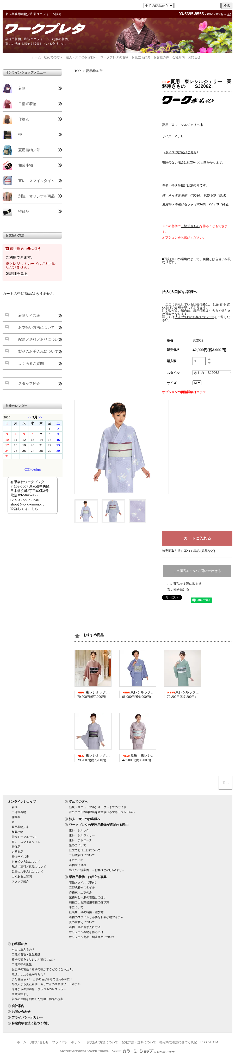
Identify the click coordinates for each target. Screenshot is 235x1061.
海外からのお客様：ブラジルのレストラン (39, 989)
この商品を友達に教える (184, 584)
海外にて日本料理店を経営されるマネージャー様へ (102, 812)
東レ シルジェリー (82, 835)
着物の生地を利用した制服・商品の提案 (37, 999)
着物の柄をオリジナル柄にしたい (33, 959)
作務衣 (23, 119)
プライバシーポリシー (27, 1017)
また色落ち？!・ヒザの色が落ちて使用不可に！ (42, 979)
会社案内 (178, 57)
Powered (143, 1051)
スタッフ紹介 (29, 383)
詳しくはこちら (26, 509)
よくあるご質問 (31, 363)
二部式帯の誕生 (22, 964)
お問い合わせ (21, 1012)
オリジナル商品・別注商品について (92, 936)
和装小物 (25, 165)
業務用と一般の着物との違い (87, 897)
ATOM (213, 1042)
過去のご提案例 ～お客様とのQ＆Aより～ (97, 869)
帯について (76, 860)
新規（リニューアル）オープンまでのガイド (97, 807)
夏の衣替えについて (82, 922)
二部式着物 (27, 104)
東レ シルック (79, 830)
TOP (78, 71)
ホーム (36, 57)
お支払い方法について (36, 327)
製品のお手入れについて (38, 351)
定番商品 (17, 851)
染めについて (77, 845)
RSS (203, 1042)
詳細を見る (18, 273)
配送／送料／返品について (40, 339)
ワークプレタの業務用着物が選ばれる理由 (98, 825)
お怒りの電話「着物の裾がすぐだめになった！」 (43, 969)
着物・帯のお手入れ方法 (85, 927)
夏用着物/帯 (94, 71)
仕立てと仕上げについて (85, 850)
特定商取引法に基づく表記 (30, 1023)
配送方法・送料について (139, 1042)
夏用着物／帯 (29, 150)
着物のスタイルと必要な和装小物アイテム (96, 917)
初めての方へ (53, 57)
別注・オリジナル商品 (36, 196)
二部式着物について (82, 855)
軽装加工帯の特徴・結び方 (86, 912)
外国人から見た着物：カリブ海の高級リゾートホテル (46, 984)
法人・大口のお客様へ (81, 57)
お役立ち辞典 (141, 57)
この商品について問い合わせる (197, 571)
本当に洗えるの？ (23, 949)
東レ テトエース (80, 840)
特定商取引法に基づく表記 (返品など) (188, 551)
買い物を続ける (178, 589)
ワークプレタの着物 (114, 57)
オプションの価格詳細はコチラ (184, 392)
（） (181, 152)
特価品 (23, 211)
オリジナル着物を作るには (86, 932)
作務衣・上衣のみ (80, 892)
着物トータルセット (25, 836)
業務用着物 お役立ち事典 (88, 877)
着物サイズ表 (29, 315)
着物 (22, 88)
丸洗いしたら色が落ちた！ (29, 974)
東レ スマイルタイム (36, 181)
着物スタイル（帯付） (83, 882)
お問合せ (194, 57)
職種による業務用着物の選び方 (89, 902)
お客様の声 (161, 57)
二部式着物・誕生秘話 (26, 954)
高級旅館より (20, 994)
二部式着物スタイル (82, 887)
